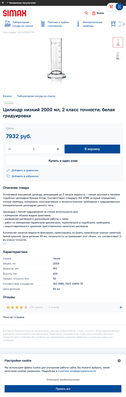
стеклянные (53, 24)
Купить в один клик (63, 161)
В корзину (92, 149)
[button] (86, 13)
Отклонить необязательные (63, 379)
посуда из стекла (18, 24)
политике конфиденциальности (77, 371)
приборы (89, 24)
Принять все (63, 388)
